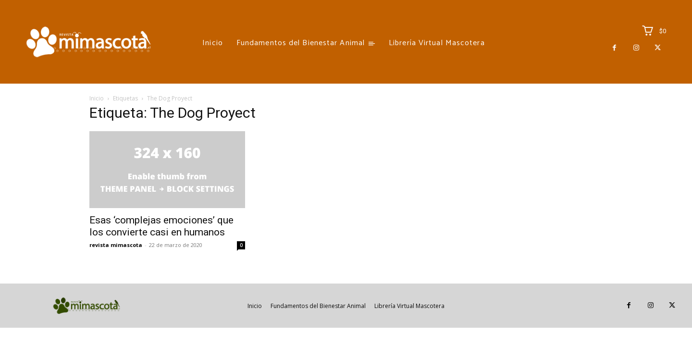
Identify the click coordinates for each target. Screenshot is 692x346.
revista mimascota (115, 244)
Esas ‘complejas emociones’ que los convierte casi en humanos (161, 226)
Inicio (96, 98)
